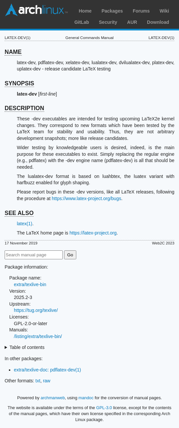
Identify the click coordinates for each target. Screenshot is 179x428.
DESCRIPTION (24, 108)
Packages (112, 11)
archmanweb (53, 397)
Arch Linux (36, 10)
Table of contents (27, 347)
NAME (13, 52)
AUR (132, 22)
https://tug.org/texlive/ (36, 310)
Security (108, 22)
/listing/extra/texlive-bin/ (38, 336)
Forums (141, 11)
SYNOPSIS (19, 83)
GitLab (81, 22)
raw (47, 380)
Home (85, 11)
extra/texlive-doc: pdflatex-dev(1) (47, 369)
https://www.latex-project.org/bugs (86, 198)
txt (37, 380)
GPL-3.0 (104, 407)
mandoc (86, 397)
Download (158, 22)
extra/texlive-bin (30, 284)
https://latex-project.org (93, 232)
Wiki (164, 11)
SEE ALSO (19, 213)
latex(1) (24, 223)
